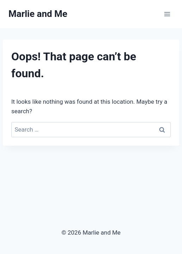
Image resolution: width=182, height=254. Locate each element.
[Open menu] (167, 13)
